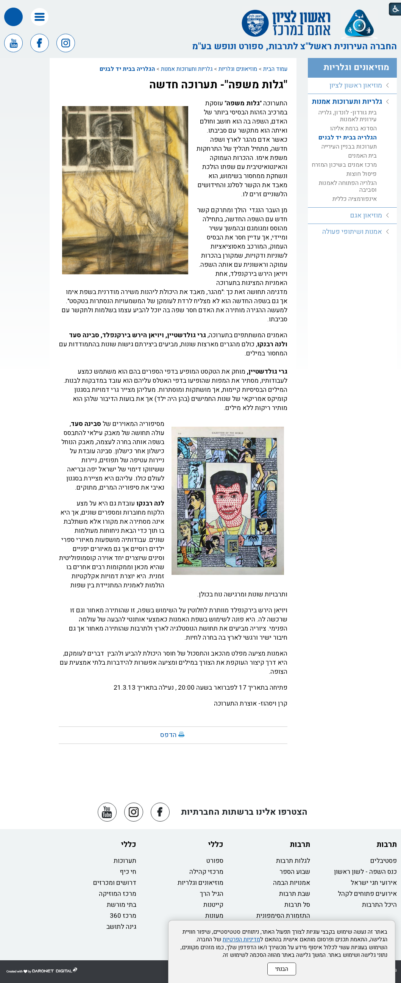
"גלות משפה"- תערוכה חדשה (218, 85)
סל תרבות (297, 904)
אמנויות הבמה (291, 883)
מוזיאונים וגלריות (237, 69)
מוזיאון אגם (366, 215)
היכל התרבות (379, 904)
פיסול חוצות (361, 173)
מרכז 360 (123, 915)
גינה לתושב (121, 926)
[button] (39, 17)
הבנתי (281, 969)
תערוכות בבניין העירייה (349, 146)
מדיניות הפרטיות (241, 939)
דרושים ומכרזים (114, 883)
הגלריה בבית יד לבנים (127, 69)
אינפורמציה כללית (354, 198)
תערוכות (125, 861)
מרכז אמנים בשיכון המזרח (344, 164)
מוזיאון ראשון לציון (355, 85)
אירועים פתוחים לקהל (367, 893)
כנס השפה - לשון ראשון (365, 872)
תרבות (386, 844)
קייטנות (213, 904)
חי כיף (128, 872)
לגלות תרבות (293, 861)
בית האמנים (362, 155)
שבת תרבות (294, 893)
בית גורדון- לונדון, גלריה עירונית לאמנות (347, 116)
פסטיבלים (383, 861)
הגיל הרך (211, 893)
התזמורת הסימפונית (283, 915)
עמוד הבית (275, 69)
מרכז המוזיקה (117, 893)
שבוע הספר (294, 872)
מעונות (214, 915)
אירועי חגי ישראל (374, 883)
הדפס (168, 735)
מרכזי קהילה (206, 872)
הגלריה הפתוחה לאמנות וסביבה (348, 186)
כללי (215, 844)
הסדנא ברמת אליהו (353, 128)
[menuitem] (352, 86)
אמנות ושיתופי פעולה (352, 232)
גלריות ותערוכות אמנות (186, 69)
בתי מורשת (121, 904)
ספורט (214, 861)
